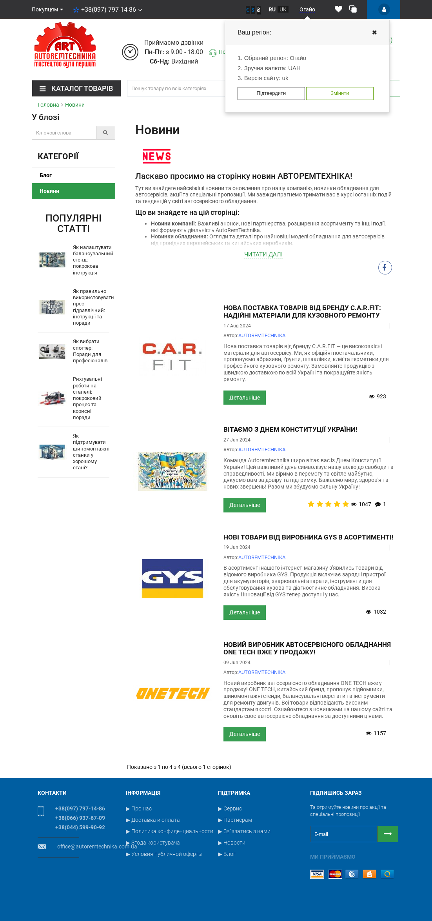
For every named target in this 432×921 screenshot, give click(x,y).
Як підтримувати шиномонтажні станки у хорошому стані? (91, 451)
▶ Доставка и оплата (153, 820)
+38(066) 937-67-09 (80, 818)
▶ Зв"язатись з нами (244, 831)
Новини (49, 191)
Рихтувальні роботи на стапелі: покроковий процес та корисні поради (87, 398)
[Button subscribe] (388, 834)
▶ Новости (231, 842)
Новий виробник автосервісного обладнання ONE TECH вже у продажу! (307, 648)
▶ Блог (227, 854)
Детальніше (244, 397)
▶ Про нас (139, 808)
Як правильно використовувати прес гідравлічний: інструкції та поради (93, 307)
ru (272, 9)
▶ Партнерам (235, 820)
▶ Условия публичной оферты (164, 854)
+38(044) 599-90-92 (80, 827)
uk (283, 9)
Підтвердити (271, 93)
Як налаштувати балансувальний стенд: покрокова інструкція (93, 260)
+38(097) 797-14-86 (107, 9)
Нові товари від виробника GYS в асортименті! (308, 537)
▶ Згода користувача (153, 842)
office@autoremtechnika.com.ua (97, 846)
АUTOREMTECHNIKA (261, 335)
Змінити (339, 93)
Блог (46, 175)
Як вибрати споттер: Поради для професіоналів (90, 350)
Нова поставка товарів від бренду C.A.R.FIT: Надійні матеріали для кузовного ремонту (302, 311)
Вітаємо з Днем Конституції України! (290, 429)
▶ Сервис (230, 808)
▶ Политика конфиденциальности (169, 831)
